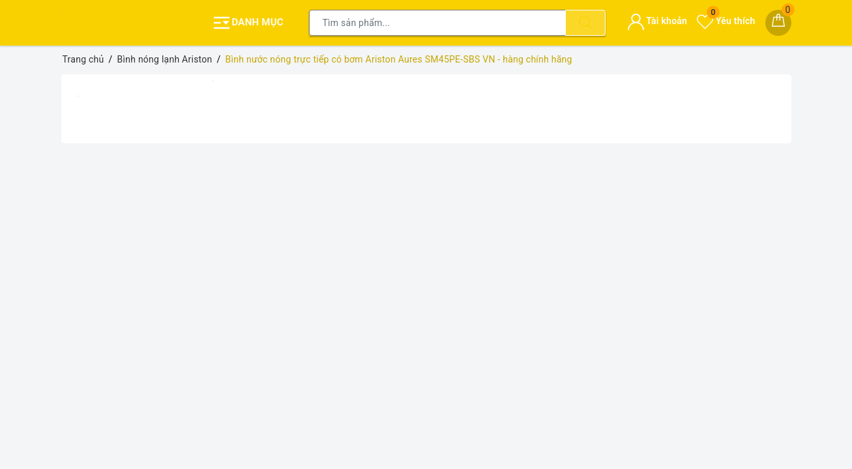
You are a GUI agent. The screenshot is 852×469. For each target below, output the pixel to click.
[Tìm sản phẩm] (437, 23)
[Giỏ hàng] (778, 23)
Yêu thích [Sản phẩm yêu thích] (726, 21)
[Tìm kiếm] (585, 23)
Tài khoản (657, 21)
